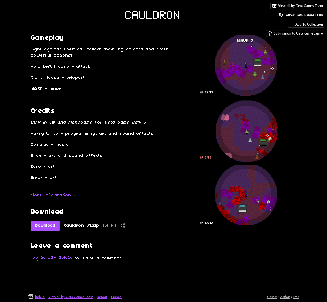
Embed (116, 297)
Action (285, 297)
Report (102, 297)
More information (53, 195)
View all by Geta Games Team (70, 297)
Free (296, 297)
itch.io (40, 297)
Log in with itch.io (51, 258)
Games (272, 297)
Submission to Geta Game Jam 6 (295, 33)
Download (45, 226)
